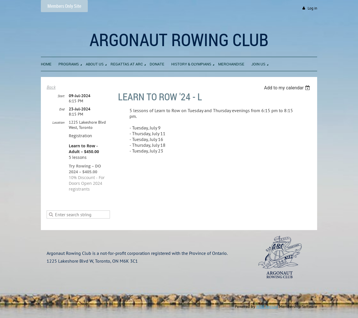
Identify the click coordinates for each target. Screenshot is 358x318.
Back (51, 87)
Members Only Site (64, 6)
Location (58, 122)
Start (61, 96)
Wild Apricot (267, 306)
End (61, 109)
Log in (312, 8)
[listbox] (287, 87)
